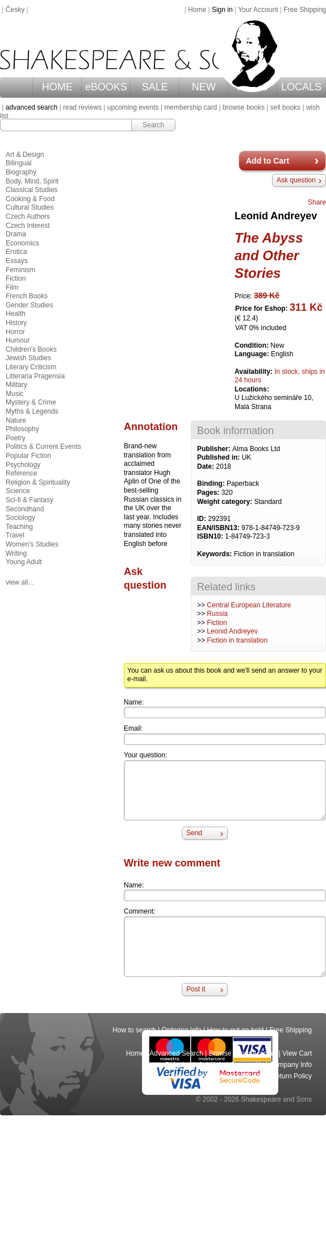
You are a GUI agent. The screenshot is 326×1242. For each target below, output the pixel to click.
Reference (21, 473)
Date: (206, 466)
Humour (18, 340)
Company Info (290, 1065)
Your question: (145, 755)
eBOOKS (106, 87)
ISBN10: (211, 536)
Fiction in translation (237, 640)
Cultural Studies (30, 207)
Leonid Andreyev (232, 631)
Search (153, 125)
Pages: (209, 493)
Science (18, 491)
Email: (133, 728)
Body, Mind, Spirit (32, 181)
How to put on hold (235, 1030)
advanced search (31, 107)
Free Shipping (304, 10)
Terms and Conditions (203, 1076)
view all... (20, 582)
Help (218, 1065)
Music (14, 394)
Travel (15, 535)
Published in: (219, 457)
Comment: (139, 911)
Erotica (16, 252)
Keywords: (215, 554)
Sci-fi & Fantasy (29, 500)
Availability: (254, 372)
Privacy (253, 1076)
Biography (21, 172)
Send (194, 833)
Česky (15, 10)
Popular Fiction (28, 456)
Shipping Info (185, 1065)
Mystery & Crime (31, 402)
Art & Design (25, 155)
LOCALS (301, 87)
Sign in (222, 10)
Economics (22, 243)
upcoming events (133, 107)
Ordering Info (182, 1030)
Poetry (16, 438)
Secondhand (25, 509)
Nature (16, 420)
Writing (16, 553)
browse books (244, 107)
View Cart (297, 1053)
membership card (190, 107)
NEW (204, 87)
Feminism (20, 270)
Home (197, 10)
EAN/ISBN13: (219, 528)
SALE (155, 87)
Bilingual (18, 163)
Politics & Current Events (43, 447)
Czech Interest (27, 226)
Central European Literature (249, 605)
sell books (285, 107)
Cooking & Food (30, 199)
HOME (57, 87)
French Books (27, 296)
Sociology (20, 518)
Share (317, 202)
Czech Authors (28, 216)
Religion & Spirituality (38, 482)
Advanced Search (176, 1053)
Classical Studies (31, 190)
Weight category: (225, 502)
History (16, 323)
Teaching (19, 527)
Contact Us (247, 1065)
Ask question (296, 180)
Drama (16, 234)
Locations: (252, 389)
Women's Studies (32, 544)
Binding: (212, 483)
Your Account (258, 10)
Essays (17, 261)
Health (16, 314)
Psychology (23, 465)
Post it (195, 989)
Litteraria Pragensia (35, 376)
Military (16, 385)
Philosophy (22, 429)
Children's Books (31, 349)
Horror (15, 332)
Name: (134, 702)
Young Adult (24, 562)
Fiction (217, 623)
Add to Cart (267, 160)
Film (12, 287)
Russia (217, 614)
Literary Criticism (31, 367)
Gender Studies (29, 305)
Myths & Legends (32, 411)
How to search (134, 1030)
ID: (202, 519)
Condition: (252, 345)
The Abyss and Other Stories (269, 255)
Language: (253, 354)
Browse (220, 1053)
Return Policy (291, 1076)
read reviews (82, 107)
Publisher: (214, 449)
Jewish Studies (28, 358)
